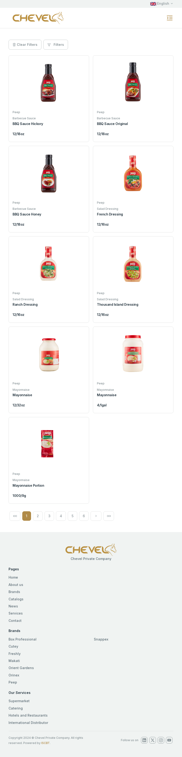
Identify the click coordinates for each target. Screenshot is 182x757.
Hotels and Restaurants (28, 715)
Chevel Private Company (91, 559)
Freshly (15, 654)
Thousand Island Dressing (117, 304)
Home (13, 577)
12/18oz (18, 134)
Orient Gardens (21, 668)
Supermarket (19, 701)
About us (16, 585)
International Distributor (28, 723)
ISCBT (45, 743)
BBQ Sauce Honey (27, 214)
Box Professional (22, 639)
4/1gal (101, 405)
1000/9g (19, 496)
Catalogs (16, 599)
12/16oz (103, 224)
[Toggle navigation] (169, 18)
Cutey (13, 646)
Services (16, 613)
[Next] (96, 516)
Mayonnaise (22, 395)
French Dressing (110, 214)
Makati (14, 661)
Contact (15, 621)
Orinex (14, 675)
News (13, 606)
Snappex (101, 639)
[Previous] (14, 516)
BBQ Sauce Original (112, 124)
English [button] (159, 3)
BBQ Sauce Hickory (28, 124)
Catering (16, 708)
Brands (14, 592)
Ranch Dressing (25, 304)
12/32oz (19, 405)
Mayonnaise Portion (28, 485)
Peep (13, 682)
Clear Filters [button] (25, 45)
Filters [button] (55, 45)
